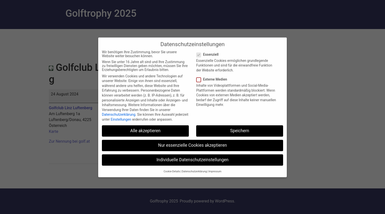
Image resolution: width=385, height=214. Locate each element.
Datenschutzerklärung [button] (194, 174)
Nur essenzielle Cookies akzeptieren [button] (192, 148)
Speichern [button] (239, 133)
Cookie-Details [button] (172, 174)
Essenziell (209, 58)
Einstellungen (121, 122)
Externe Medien (213, 82)
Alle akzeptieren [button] (145, 133)
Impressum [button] (214, 174)
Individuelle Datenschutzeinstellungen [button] (192, 162)
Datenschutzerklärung (118, 118)
